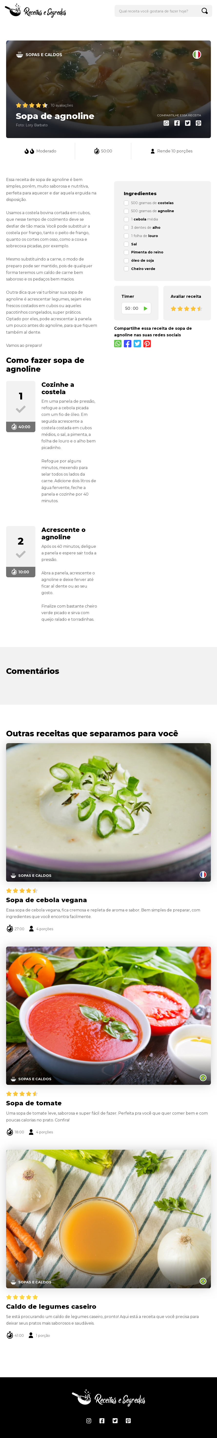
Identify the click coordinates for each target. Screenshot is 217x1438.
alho (156, 227)
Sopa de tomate (34, 1103)
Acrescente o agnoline (63, 533)
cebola (140, 219)
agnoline (166, 211)
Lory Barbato (37, 125)
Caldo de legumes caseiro (51, 1306)
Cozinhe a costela (57, 388)
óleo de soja (142, 260)
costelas (166, 203)
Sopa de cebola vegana (46, 900)
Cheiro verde (143, 269)
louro (153, 236)
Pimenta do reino (147, 252)
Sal (134, 244)
